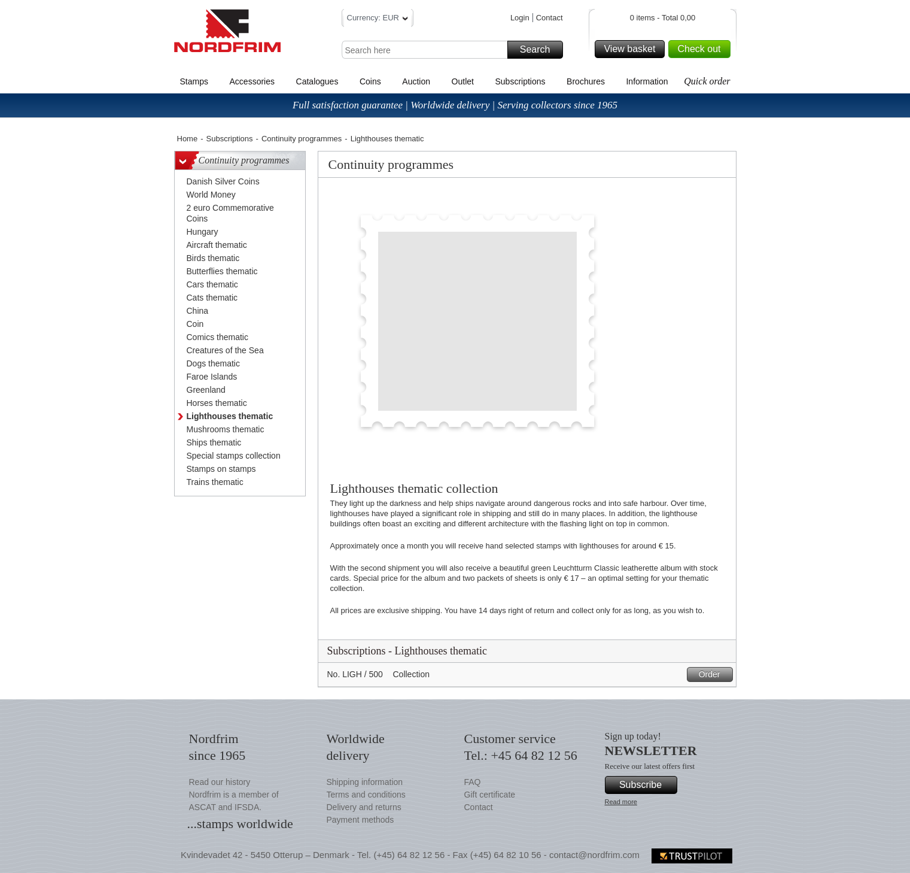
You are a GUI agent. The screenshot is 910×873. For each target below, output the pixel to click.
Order (714, 674)
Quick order (707, 81)
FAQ (472, 782)
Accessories (252, 81)
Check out (701, 49)
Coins (370, 81)
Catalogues (317, 81)
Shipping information (365, 782)
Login (519, 17)
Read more (621, 801)
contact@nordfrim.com (594, 855)
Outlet (463, 81)
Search (539, 50)
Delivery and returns (364, 807)
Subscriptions (520, 81)
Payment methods (360, 819)
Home (187, 138)
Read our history (220, 782)
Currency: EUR (377, 19)
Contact (549, 17)
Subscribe (646, 785)
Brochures (586, 81)
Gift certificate (490, 794)
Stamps (194, 81)
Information (647, 81)
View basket (632, 49)
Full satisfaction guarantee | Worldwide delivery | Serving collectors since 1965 (455, 105)
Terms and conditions (366, 794)
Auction (416, 81)
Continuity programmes (301, 138)
